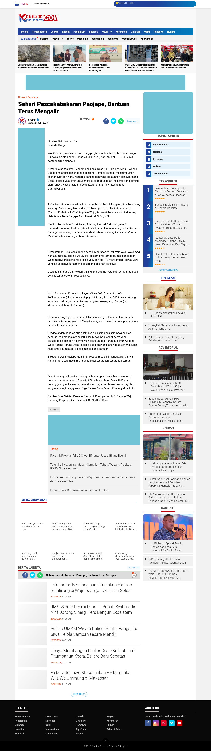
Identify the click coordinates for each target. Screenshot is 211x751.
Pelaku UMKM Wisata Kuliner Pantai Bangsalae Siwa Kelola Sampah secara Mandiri (94, 631)
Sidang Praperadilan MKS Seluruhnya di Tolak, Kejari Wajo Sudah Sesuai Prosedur (167, 387)
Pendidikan (79, 31)
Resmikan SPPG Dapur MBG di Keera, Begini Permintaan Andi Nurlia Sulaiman (67, 68)
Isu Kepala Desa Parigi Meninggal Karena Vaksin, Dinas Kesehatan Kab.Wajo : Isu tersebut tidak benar (171, 241)
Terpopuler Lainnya (168, 270)
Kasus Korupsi (130, 38)
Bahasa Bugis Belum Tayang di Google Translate (172, 206)
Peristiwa (159, 31)
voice (85, 119)
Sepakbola (98, 38)
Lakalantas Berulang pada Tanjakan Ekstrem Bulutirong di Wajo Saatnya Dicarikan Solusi (92, 587)
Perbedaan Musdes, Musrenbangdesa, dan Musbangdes (99, 68)
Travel (79, 733)
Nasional (93, 31)
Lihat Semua (79, 694)
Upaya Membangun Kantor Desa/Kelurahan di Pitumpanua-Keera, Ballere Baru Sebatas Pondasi (93, 656)
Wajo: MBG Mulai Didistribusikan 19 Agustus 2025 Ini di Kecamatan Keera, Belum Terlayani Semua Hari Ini (141, 68)
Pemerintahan (39, 31)
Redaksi (181, 716)
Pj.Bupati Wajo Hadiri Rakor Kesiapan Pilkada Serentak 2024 (167, 561)
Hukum (171, 31)
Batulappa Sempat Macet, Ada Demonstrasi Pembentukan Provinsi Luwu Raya (168, 467)
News (71, 38)
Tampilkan (133, 568)
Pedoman (170, 716)
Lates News (30, 38)
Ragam (66, 31)
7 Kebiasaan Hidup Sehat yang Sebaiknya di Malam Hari (166, 339)
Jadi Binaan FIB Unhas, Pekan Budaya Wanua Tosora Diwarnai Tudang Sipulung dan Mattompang (172, 225)
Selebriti (113, 38)
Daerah (54, 31)
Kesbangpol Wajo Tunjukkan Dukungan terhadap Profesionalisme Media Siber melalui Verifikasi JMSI (165, 417)
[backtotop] (105, 741)
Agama (45, 38)
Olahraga (135, 31)
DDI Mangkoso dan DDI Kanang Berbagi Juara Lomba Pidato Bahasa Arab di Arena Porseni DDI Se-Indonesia (168, 498)
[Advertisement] (133, 18)
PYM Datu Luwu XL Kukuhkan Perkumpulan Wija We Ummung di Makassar (91, 675)
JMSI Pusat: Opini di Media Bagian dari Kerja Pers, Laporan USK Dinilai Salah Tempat (166, 547)
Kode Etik (158, 716)
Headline (83, 38)
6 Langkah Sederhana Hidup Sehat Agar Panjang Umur (168, 327)
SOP (148, 716)
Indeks (24, 31)
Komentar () (132, 121)
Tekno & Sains (160, 173)
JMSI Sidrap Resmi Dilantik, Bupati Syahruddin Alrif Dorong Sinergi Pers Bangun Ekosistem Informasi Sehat (93, 612)
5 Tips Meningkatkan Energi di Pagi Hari (168, 315)
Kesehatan (121, 31)
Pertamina (147, 38)
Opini (147, 31)
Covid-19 (107, 31)
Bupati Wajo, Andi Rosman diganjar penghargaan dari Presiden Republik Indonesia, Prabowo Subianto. (169, 482)
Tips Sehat (81, 729)
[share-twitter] (113, 121)
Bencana (33, 97)
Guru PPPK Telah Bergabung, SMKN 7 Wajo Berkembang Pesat (172, 258)
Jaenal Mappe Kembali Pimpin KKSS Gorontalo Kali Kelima (175, 66)
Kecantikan (51, 733)
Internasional (52, 729)
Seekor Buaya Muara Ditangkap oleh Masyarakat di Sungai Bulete (33, 66)
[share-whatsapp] (121, 121)
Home (24, 3)
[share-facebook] (106, 121)
